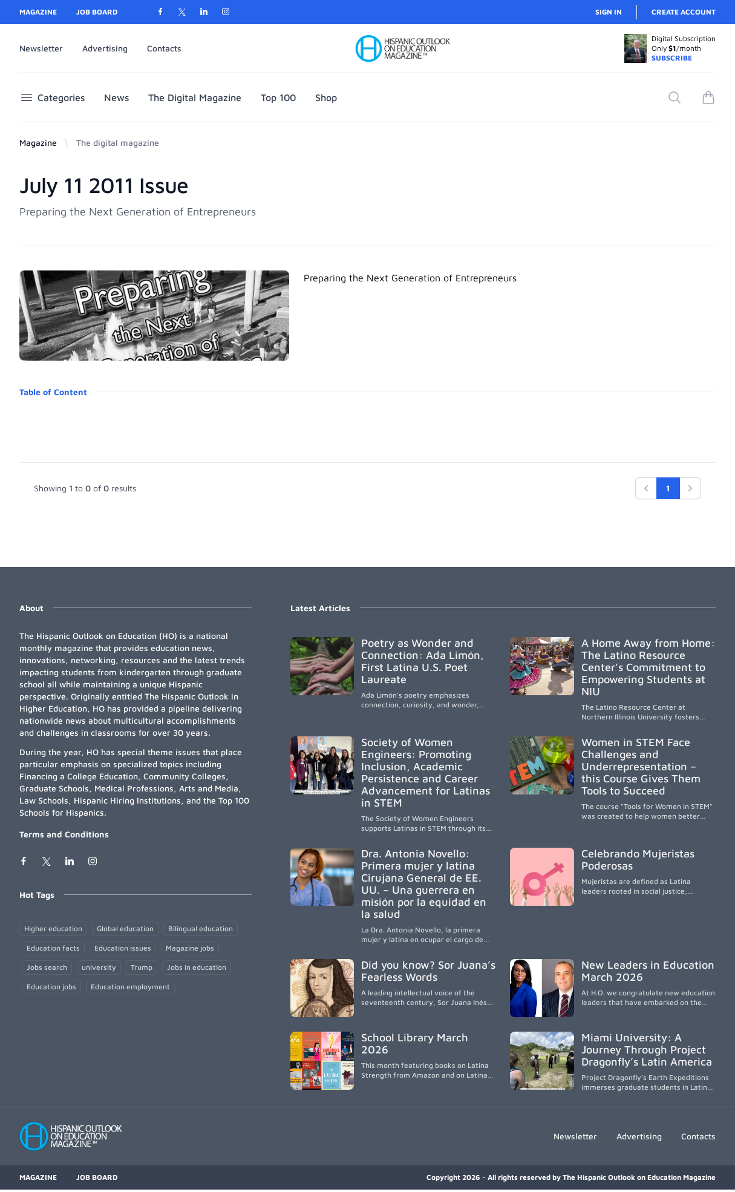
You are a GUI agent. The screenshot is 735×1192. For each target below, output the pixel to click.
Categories (52, 97)
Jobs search (47, 967)
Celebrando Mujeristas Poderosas (637, 859)
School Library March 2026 (414, 1043)
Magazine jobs (190, 947)
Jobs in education (196, 967)
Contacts (164, 48)
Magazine (38, 11)
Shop (326, 97)
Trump (141, 967)
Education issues (122, 947)
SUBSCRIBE (672, 57)
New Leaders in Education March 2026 (647, 970)
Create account (684, 11)
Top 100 (278, 97)
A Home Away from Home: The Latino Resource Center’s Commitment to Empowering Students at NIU (648, 667)
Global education (125, 928)
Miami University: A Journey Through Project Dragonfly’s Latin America (646, 1049)
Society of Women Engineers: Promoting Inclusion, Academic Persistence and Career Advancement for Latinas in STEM (425, 772)
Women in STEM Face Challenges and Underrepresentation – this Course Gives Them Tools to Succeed (641, 766)
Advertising (105, 48)
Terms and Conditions (64, 834)
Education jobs (51, 986)
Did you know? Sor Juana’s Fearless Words (428, 970)
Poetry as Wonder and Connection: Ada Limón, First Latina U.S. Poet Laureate (422, 661)
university (99, 967)
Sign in (608, 11)
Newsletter (41, 48)
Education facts (53, 947)
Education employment (130, 986)
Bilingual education (200, 928)
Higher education (53, 928)
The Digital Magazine (194, 97)
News (116, 97)
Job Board (97, 11)
